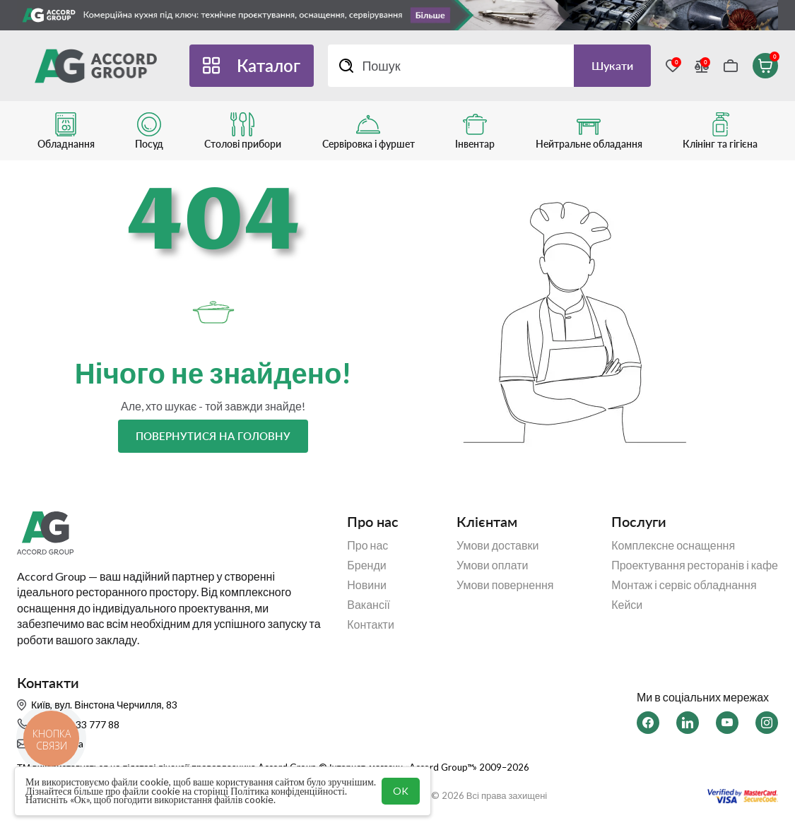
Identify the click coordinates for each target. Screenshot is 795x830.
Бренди (366, 565)
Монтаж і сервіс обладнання (683, 585)
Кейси (626, 604)
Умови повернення (505, 585)
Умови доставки (498, 545)
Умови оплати (493, 565)
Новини (367, 585)
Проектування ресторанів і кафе (694, 565)
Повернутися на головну (213, 435)
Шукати (612, 65)
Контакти (370, 624)
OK (400, 791)
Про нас (367, 545)
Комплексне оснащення (673, 545)
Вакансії (368, 604)
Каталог (268, 65)
